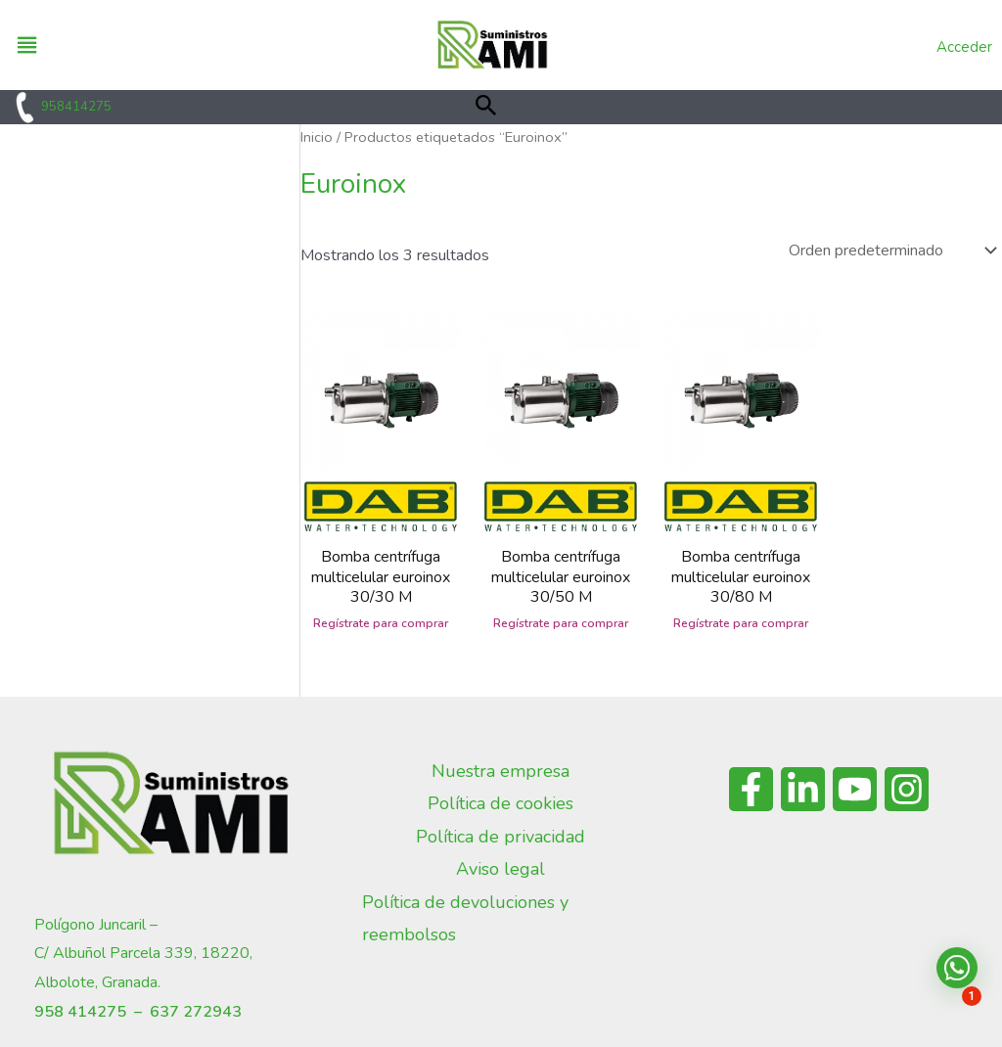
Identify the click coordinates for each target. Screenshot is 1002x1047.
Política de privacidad (500, 836)
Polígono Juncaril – (96, 924)
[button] (486, 107)
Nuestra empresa (500, 771)
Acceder (964, 47)
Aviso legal (500, 869)
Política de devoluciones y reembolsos (465, 918)
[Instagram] (907, 789)
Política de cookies (500, 803)
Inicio (316, 137)
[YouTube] (855, 789)
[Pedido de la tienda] (891, 250)
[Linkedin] (803, 789)
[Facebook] (751, 789)
